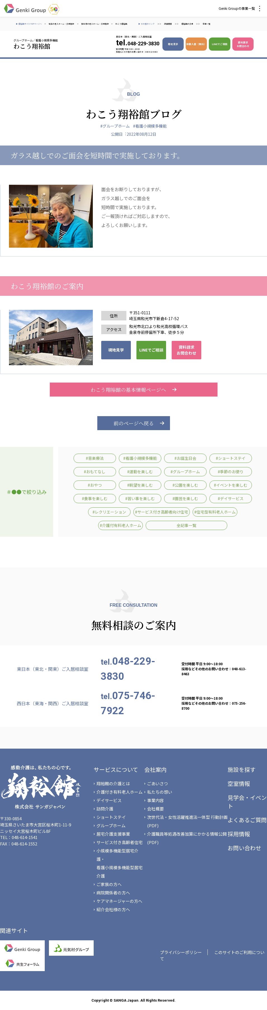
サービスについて (116, 769)
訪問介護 (104, 809)
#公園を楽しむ (185, 485)
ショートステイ (111, 817)
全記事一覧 (186, 525)
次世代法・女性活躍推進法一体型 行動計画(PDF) (187, 821)
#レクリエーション (109, 512)
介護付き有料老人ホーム (119, 792)
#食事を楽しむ (95, 498)
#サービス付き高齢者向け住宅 (161, 512)
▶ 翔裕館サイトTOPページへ (29, 23)
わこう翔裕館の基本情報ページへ (134, 389)
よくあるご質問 (247, 820)
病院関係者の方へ (113, 893)
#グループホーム (115, 126)
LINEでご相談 (220, 44)
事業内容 (155, 800)
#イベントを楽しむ (230, 485)
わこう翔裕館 (121, 23)
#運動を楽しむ (140, 471)
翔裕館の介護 (187, 23)
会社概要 (155, 809)
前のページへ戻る (134, 423)
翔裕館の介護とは (113, 783)
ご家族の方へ (109, 884)
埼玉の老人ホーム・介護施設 (62, 23)
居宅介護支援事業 (113, 834)
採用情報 (239, 834)
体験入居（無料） (196, 44)
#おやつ (95, 485)
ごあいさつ (157, 783)
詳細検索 (168, 23)
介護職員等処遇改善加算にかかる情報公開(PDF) (187, 838)
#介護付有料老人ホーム (120, 525)
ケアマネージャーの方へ (119, 901)
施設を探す (242, 769)
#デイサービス (231, 498)
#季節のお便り (231, 471)
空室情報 (239, 783)
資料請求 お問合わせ (243, 44)
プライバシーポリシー (181, 952)
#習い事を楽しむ (140, 498)
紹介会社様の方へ (113, 909)
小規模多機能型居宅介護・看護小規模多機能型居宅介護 (119, 863)
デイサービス (109, 800)
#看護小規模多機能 (150, 126)
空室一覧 (207, 23)
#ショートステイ (230, 458)
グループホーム (111, 825)
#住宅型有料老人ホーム (215, 512)
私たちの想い (159, 792)
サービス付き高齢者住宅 (119, 842)
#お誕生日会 (185, 458)
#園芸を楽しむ (185, 498)
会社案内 (155, 769)
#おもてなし (94, 471)
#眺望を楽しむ (140, 485)
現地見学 (173, 44)
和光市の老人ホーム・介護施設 (95, 23)
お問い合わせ (244, 848)
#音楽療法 (95, 458)
